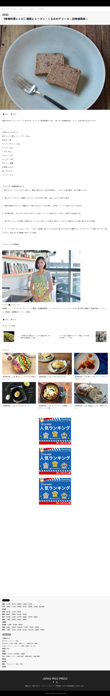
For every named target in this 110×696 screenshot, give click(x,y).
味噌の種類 (36, 656)
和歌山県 (19, 627)
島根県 (19, 604)
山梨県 (9, 624)
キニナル (4, 643)
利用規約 (58, 686)
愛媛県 (14, 614)
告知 (17, 641)
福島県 (25, 617)
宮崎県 (19, 606)
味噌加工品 (30, 643)
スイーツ (17, 646)
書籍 (36, 643)
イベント (4, 641)
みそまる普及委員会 (68, 686)
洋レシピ (7, 326)
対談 (17, 664)
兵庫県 (14, 627)
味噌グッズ (22, 643)
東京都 (19, 630)
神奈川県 (30, 630)
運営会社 (27, 686)
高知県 (25, 614)
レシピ (4, 646)
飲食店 (4, 666)
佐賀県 (8, 606)
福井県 (19, 612)
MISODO (10, 654)
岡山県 (14, 604)
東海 (3, 619)
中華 (22, 646)
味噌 (15, 643)
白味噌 (13, 326)
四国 (3, 614)
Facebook (53, 682)
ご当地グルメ (6, 638)
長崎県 (36, 606)
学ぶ (3, 656)
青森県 (36, 617)
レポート (11, 641)
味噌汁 (27, 646)
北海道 (4, 609)
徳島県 (8, 614)
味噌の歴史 (28, 656)
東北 (3, 617)
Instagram (57, 682)
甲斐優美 (5, 305)
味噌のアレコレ (10, 656)
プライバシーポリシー (47, 686)
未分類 (4, 661)
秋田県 (30, 617)
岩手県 (19, 617)
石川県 (14, 612)
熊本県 (25, 606)
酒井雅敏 (16, 654)
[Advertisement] (55, 536)
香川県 (19, 614)
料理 (21, 664)
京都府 (8, 627)
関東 (3, 630)
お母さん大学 (80, 686)
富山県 (8, 612)
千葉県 (8, 630)
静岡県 (25, 619)
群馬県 (37, 630)
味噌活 (4, 654)
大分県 (14, 606)
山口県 (8, 604)
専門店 (4, 659)
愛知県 (19, 619)
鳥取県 (30, 604)
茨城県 (42, 630)
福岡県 (30, 606)
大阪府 (26, 627)
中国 (3, 604)
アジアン (10, 646)
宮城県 (8, 617)
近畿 (3, 627)
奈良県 (31, 627)
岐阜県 (14, 619)
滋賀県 (37, 627)
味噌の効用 (20, 656)
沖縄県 (4, 622)
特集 (3, 664)
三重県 (8, 619)
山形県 (14, 617)
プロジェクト (10, 664)
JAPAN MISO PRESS (55, 678)
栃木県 (25, 630)
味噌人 (4, 651)
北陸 (3, 612)
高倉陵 (23, 654)
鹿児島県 (41, 606)
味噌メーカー (6, 648)
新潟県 (15, 624)
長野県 (20, 624)
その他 (11, 643)
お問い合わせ (36, 686)
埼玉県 (14, 630)
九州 (3, 606)
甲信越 (4, 624)
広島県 (25, 604)
